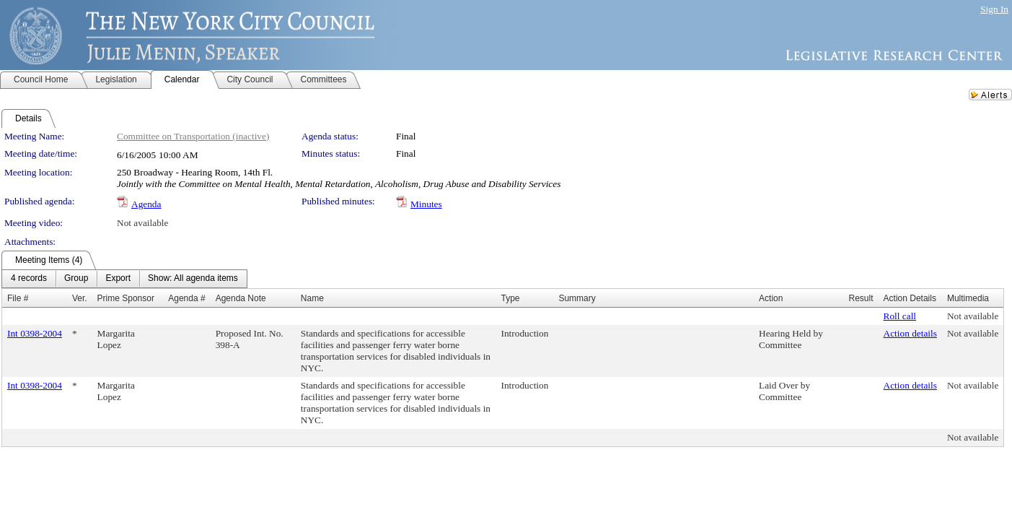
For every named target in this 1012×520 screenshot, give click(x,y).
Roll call (900, 316)
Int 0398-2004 (34, 333)
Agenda (146, 204)
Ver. (79, 298)
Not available (142, 222)
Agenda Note (241, 298)
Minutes (426, 204)
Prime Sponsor (125, 298)
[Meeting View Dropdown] (193, 278)
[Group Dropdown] (76, 278)
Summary (576, 298)
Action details (910, 333)
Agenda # (186, 298)
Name (312, 298)
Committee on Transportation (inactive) (193, 136)
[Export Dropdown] (118, 278)
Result (861, 298)
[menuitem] (29, 278)
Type (510, 298)
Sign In (994, 9)
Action (771, 298)
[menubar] (124, 278)
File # (17, 298)
